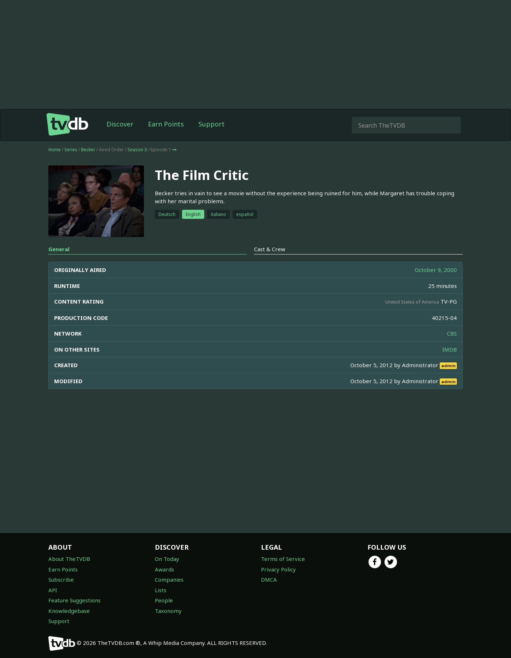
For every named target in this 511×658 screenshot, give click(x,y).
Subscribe (61, 579)
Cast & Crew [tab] (269, 249)
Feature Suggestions (74, 600)
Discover (119, 124)
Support (211, 124)
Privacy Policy (278, 569)
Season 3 (137, 150)
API (52, 590)
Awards (164, 569)
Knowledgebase (69, 610)
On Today (167, 558)
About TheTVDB (69, 558)
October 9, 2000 (436, 269)
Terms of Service (283, 558)
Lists (160, 590)
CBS (452, 333)
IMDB (449, 349)
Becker (88, 150)
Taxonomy (168, 610)
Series (70, 150)
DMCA (269, 579)
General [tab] (58, 249)
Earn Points (166, 124)
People (164, 600)
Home (54, 150)
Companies (169, 579)
